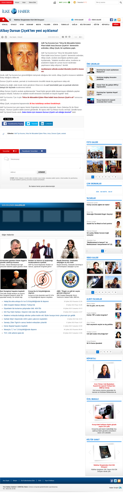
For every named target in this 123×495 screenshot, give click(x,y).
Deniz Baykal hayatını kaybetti (15, 326)
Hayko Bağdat (100, 314)
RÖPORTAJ (91, 358)
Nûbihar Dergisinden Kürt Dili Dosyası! (29, 20)
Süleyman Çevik (100, 204)
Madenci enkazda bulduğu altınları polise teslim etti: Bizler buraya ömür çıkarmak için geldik (39, 315)
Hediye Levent (100, 333)
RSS (39, 480)
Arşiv (23, 2)
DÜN (97, 191)
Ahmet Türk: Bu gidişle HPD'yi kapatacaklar (107, 86)
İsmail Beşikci (100, 342)
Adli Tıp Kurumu (19, 133)
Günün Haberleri (7, 2)
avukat (63, 133)
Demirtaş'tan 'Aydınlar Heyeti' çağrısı (107, 93)
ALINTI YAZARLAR (94, 299)
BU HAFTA (104, 191)
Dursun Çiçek (55, 133)
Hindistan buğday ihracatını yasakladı (106, 78)
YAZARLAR (91, 198)
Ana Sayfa (6, 480)
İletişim (15, 480)
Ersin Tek (100, 213)
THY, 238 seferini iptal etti (14, 333)
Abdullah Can (100, 242)
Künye (17, 2)
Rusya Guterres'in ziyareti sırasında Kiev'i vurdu (106, 101)
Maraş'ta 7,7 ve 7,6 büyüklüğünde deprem (20, 329)
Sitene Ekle (32, 2)
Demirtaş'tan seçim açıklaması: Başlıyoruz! (108, 71)
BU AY (110, 191)
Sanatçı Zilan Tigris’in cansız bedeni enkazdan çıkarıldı (25, 322)
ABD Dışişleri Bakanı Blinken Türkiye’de (19, 305)
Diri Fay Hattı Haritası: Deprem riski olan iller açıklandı (25, 312)
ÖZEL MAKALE (93, 399)
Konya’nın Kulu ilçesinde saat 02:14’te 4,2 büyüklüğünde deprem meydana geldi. (42, 294)
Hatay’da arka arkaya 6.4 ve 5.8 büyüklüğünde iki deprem (26, 301)
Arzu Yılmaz (100, 323)
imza (49, 133)
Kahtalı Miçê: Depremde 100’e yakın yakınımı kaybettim (25, 319)
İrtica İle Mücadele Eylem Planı (36, 133)
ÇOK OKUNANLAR (94, 183)
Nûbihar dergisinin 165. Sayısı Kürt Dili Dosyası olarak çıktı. (104, 468)
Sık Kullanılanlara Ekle (28, 480)
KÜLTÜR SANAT (93, 439)
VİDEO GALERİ (92, 257)
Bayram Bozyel (100, 233)
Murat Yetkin (100, 305)
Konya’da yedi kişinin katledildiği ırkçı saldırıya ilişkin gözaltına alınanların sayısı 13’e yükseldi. (104, 429)
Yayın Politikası (49, 480)
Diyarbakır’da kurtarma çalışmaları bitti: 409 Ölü (22, 308)
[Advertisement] (42, 144)
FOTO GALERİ (92, 142)
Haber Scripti (113, 488)
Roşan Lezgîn (100, 223)
